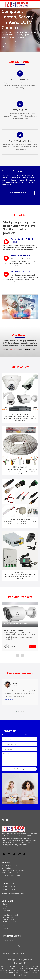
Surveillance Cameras (19, 83)
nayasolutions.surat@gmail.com (14, 893)
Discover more (9, 44)
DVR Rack (6, 911)
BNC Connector (14, 971)
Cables (5, 906)
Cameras (6, 904)
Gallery (5, 928)
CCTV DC (24, 971)
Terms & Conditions (10, 922)
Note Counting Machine (11, 915)
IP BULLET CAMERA (14, 630)
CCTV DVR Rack (22, 973)
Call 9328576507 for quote (21, 193)
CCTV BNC (4, 971)
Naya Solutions (26, 960)
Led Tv (31, 973)
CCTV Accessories (9, 144)
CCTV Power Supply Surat (28, 968)
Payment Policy (8, 919)
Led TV (5, 913)
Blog (4, 926)
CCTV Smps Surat (12, 968)
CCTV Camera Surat (8, 966)
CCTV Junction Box (8, 973)
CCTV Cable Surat (22, 966)
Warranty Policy (8, 917)
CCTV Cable (9, 114)
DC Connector (34, 971)
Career (5, 924)
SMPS (5, 908)
